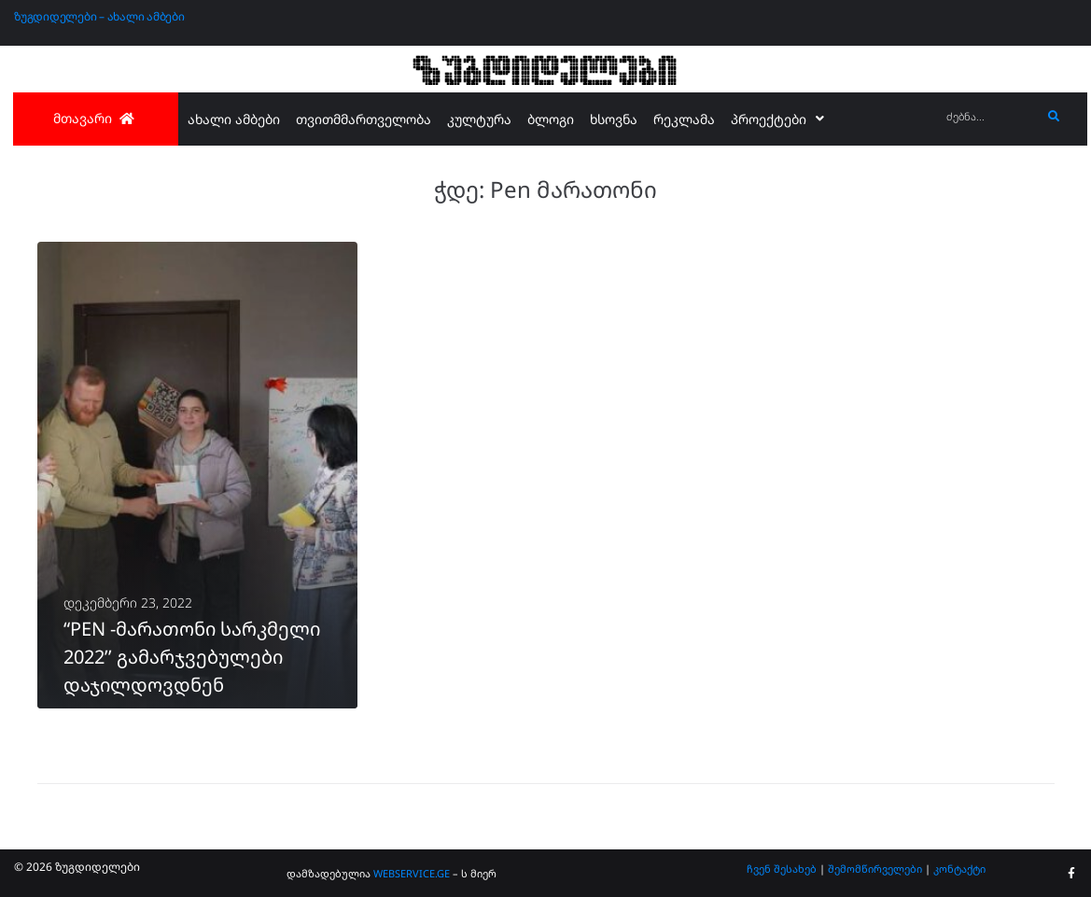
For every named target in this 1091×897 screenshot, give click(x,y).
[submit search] (1054, 116)
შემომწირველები (875, 869)
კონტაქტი (959, 869)
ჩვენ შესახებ (782, 869)
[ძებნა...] (989, 117)
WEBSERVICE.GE (411, 873)
